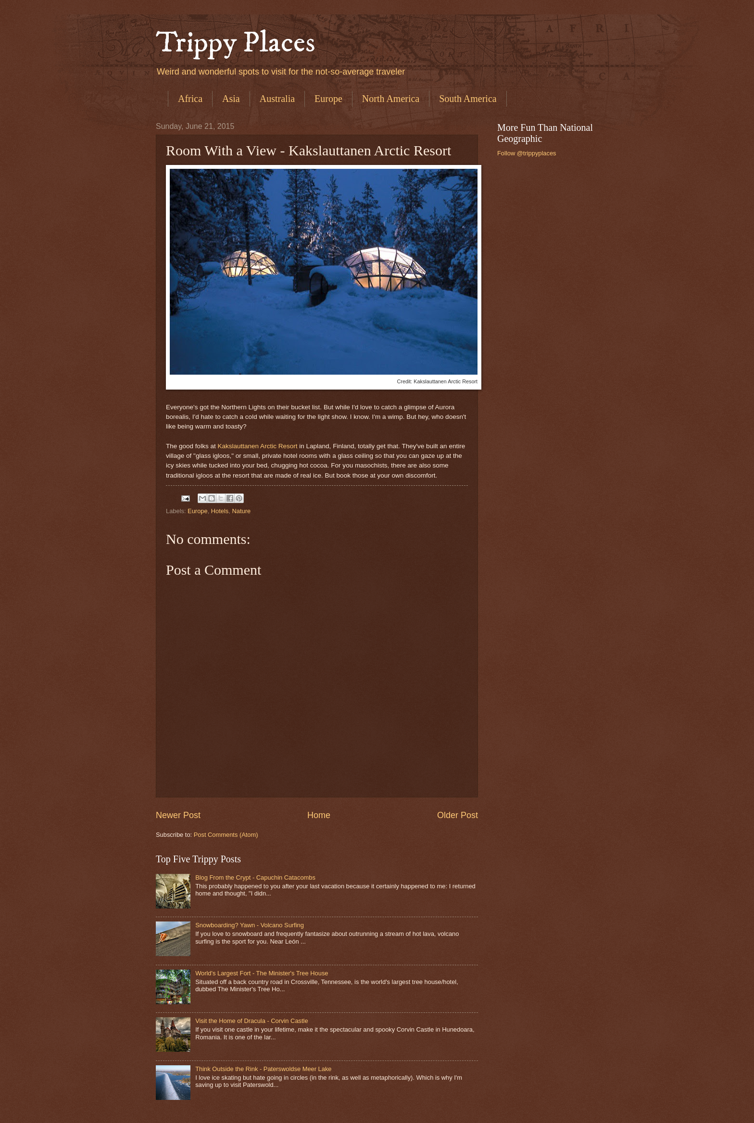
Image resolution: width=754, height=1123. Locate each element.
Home (318, 815)
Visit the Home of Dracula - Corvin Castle (251, 1020)
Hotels (220, 511)
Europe (328, 98)
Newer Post (178, 815)
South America (467, 98)
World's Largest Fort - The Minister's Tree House (261, 973)
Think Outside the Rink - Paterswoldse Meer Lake (263, 1069)
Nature (241, 511)
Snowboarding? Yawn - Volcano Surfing (249, 925)
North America (390, 98)
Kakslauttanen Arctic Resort (257, 446)
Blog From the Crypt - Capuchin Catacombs (255, 877)
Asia (231, 98)
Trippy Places (235, 43)
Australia (277, 98)
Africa (190, 98)
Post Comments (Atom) (226, 834)
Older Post (457, 815)
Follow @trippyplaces (526, 153)
